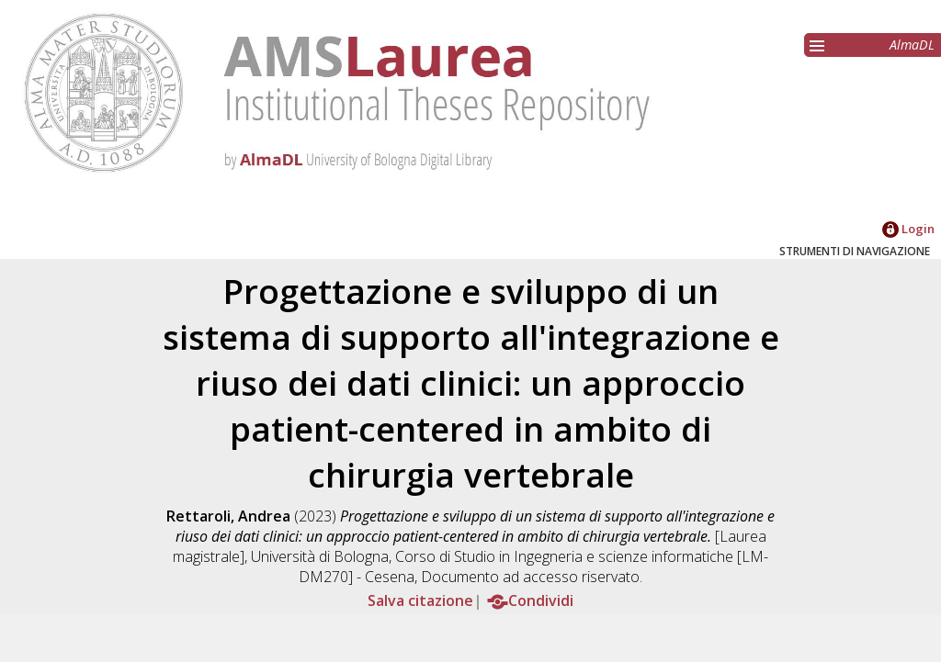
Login (908, 228)
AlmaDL (912, 44)
